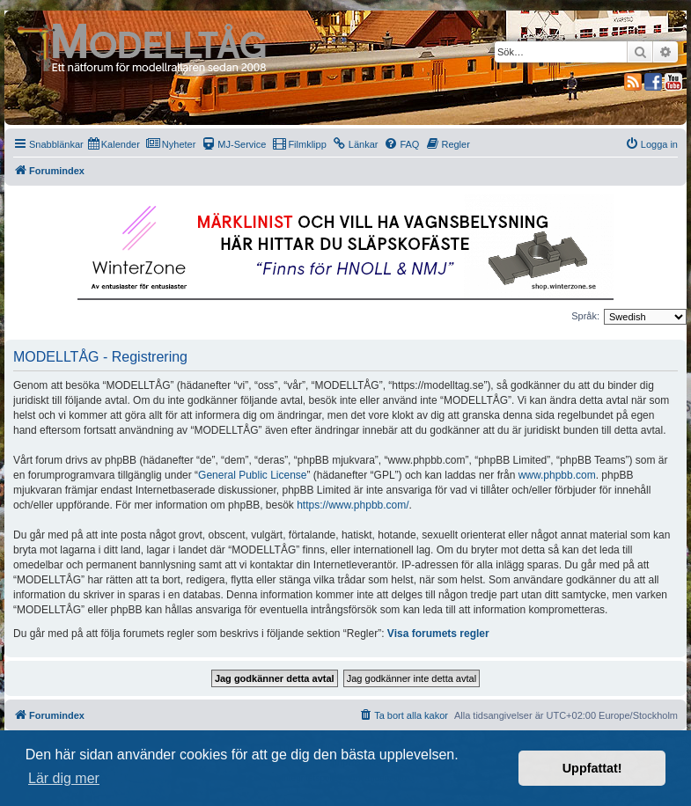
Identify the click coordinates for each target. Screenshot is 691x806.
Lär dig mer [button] (63, 778)
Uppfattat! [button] (592, 768)
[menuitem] (114, 144)
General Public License (252, 475)
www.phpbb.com (557, 475)
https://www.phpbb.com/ (352, 505)
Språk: (585, 316)
